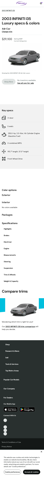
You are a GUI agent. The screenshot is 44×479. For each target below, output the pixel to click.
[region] (22, 464)
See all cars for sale (25, 83)
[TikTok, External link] (5, 420)
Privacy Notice (7, 446)
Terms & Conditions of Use (11, 442)
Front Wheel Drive (15, 159)
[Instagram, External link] (5, 430)
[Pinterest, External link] (5, 433)
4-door (10, 118)
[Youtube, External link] (5, 427)
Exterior (6, 195)
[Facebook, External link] (5, 423)
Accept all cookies (32, 472)
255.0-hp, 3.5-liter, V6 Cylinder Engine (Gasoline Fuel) (24, 134)
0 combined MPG (15, 143)
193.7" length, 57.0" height (18, 151)
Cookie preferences (12, 472)
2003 (8, 10)
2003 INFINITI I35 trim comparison (20, 326)
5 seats (10, 126)
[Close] (41, 451)
